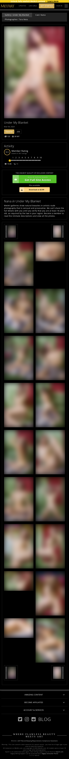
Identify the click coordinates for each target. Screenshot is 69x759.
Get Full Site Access (34, 179)
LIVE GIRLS (33, 6)
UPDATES (22, 6)
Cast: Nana (40, 15)
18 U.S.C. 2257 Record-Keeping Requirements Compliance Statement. (34, 741)
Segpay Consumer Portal (50, 753)
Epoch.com (59, 752)
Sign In (59, 6)
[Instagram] (27, 719)
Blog (44, 719)
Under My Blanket (16, 122)
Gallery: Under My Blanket (17, 15)
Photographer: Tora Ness (16, 19)
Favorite (9, 131)
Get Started (46, 6)
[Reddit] (34, 719)
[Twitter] (20, 719)
